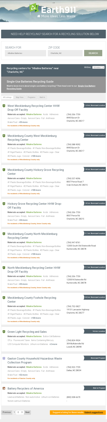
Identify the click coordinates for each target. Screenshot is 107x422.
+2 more (53, 344)
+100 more (36, 156)
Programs (31, 97)
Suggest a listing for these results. (78, 412)
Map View (19, 97)
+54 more (23, 220)
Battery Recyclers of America (26, 388)
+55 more (23, 122)
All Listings (7, 97)
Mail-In (42, 97)
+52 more (23, 375)
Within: (94, 67)
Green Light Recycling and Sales (27, 331)
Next (27, 412)
